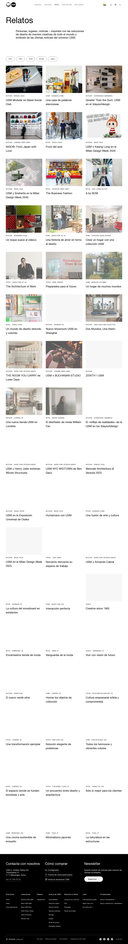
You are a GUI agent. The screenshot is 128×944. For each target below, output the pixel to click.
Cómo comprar (78, 4)
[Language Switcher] (115, 4)
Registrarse (93, 879)
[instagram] (100, 939)
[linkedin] (108, 939)
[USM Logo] (11, 4)
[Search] (120, 4)
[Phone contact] (111, 4)
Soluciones (37, 4)
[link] (11, 900)
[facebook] (104, 939)
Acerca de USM (67, 4)
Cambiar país (19, 939)
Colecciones (48, 4)
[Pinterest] (112, 939)
